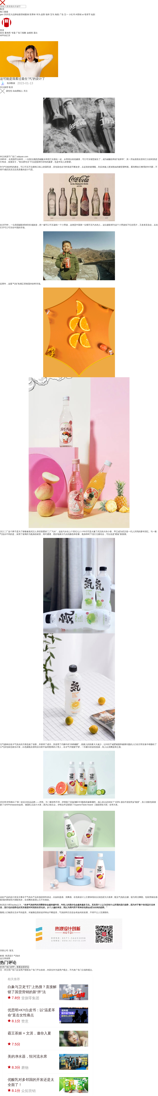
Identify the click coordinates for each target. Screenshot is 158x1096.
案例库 (8, 33)
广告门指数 (21, 33)
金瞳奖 (30, 33)
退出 (35, 33)
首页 (2, 33)
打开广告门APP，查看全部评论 (14, 967)
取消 (2, 9)
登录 (2, 30)
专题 (13, 33)
